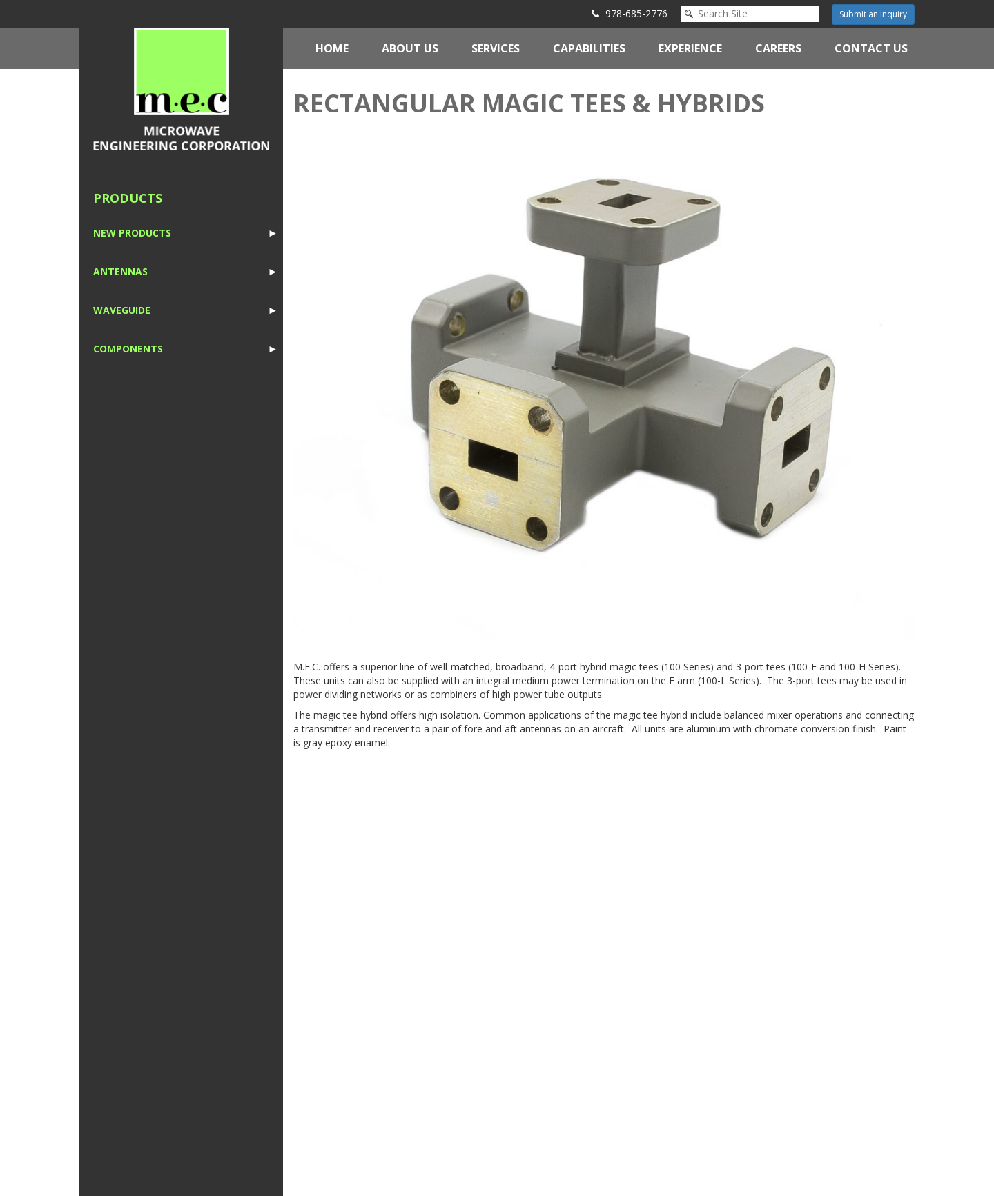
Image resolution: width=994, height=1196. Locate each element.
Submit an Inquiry (873, 14)
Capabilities (589, 48)
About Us (410, 48)
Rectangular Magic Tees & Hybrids (529, 103)
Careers (778, 48)
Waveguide (121, 310)
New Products (132, 232)
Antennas (120, 271)
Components (128, 348)
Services (495, 48)
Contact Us (871, 48)
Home (332, 48)
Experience (690, 48)
